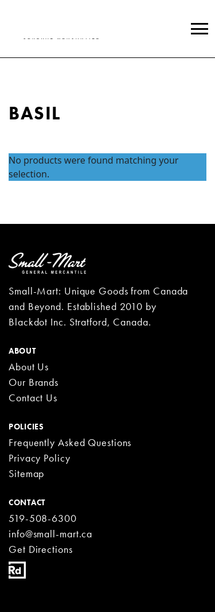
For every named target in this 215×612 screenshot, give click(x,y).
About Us (29, 366)
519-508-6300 (43, 518)
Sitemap (26, 473)
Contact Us (33, 397)
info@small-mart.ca (50, 533)
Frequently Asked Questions (70, 442)
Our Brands (33, 382)
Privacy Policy (40, 457)
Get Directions (41, 549)
